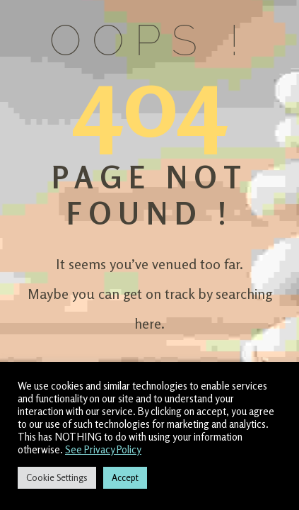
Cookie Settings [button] (57, 477)
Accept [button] (125, 477)
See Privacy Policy (103, 449)
